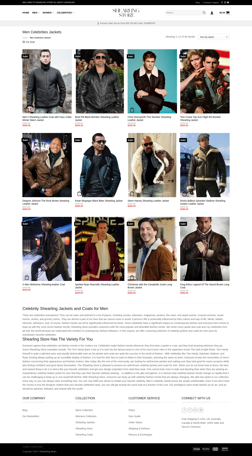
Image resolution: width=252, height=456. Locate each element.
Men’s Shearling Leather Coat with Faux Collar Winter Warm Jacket (46, 118)
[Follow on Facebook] (222, 3)
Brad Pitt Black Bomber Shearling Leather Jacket (97, 118)
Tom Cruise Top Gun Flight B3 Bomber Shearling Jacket (200, 118)
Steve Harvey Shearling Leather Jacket (148, 200)
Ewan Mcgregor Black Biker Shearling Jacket (98, 200)
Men (36, 12)
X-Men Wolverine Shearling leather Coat (43, 284)
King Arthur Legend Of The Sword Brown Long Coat (204, 286)
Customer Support (211, 3)
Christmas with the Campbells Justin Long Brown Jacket (150, 286)
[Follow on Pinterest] (228, 3)
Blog (198, 3)
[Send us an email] (195, 410)
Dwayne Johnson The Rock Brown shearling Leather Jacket (45, 202)
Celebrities (65, 12)
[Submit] (204, 12)
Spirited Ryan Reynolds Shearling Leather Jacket (97, 286)
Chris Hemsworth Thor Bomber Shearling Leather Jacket (149, 118)
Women (48, 12)
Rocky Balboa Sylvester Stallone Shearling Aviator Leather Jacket (202, 202)
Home (26, 12)
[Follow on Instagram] (225, 3)
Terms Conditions (33, 447)
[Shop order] (213, 37)
